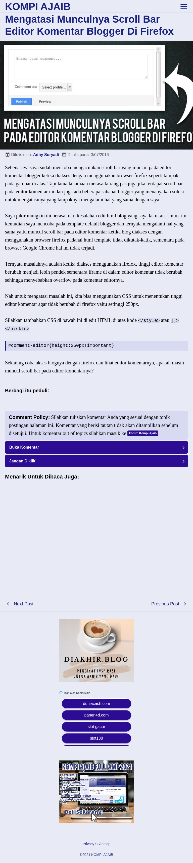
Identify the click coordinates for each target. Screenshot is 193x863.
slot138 (96, 738)
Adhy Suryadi (46, 155)
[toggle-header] (183, 6)
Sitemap (104, 844)
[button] (96, 447)
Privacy (88, 844)
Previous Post (165, 603)
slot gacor (96, 727)
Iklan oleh (74, 693)
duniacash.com (96, 703)
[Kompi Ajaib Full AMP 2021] (96, 791)
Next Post (23, 603)
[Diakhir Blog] (96, 650)
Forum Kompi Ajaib (143, 433)
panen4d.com (96, 715)
